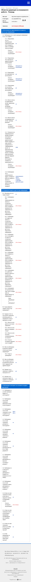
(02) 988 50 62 (8, 553)
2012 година (15, 8)
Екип (7, 562)
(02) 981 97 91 (16, 553)
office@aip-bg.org (9, 555)
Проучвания (8, 8)
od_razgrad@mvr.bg (16, 18)
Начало (2, 8)
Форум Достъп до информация (15, 575)
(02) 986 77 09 (24, 553)
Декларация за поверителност (17, 562)
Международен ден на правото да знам (15, 570)
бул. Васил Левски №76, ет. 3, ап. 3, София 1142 (17, 551)
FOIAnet (15, 576)
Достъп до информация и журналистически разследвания (15, 572)
